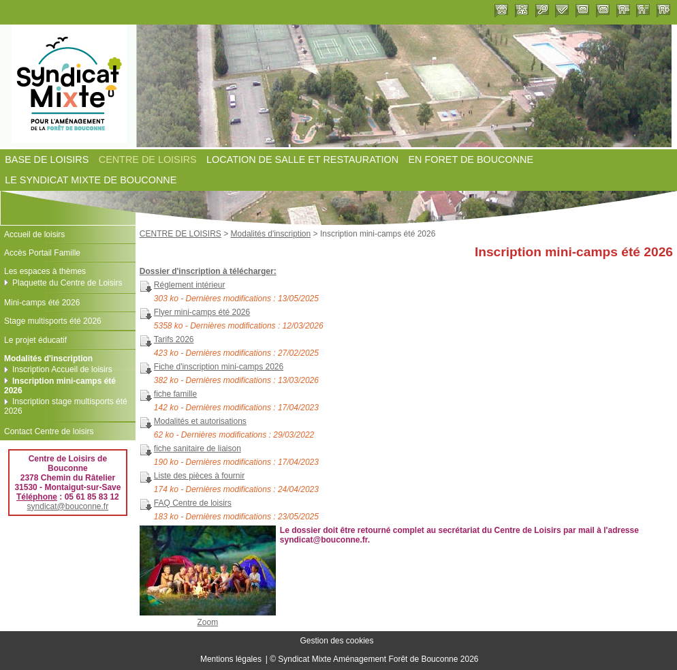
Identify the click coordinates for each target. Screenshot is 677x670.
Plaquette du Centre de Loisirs (67, 283)
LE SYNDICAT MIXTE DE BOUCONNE (90, 180)
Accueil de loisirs (34, 234)
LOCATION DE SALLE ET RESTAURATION (302, 159)
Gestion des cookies (336, 641)
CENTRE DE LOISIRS (148, 159)
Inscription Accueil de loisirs (62, 369)
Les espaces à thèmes (45, 271)
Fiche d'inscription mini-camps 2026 (218, 366)
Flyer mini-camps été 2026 (202, 312)
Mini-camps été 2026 (42, 302)
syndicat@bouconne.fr (68, 506)
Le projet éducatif (35, 340)
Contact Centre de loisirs (48, 431)
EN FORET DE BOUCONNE (470, 159)
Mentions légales (231, 659)
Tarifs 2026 (174, 339)
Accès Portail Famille (42, 253)
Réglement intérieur (189, 285)
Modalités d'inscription (271, 234)
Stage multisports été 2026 (52, 321)
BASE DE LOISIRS (47, 159)
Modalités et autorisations (200, 421)
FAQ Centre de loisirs (193, 503)
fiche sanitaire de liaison (197, 448)
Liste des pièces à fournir (199, 476)
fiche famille (175, 394)
